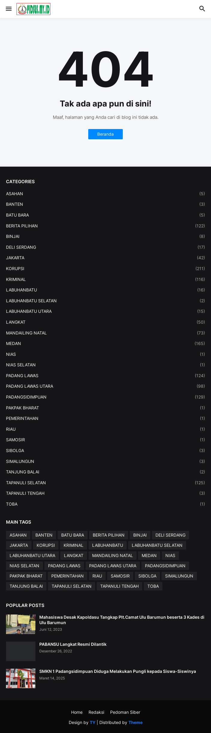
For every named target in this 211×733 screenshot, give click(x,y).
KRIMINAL (105, 279)
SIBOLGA (105, 451)
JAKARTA (105, 258)
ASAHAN (105, 194)
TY (92, 722)
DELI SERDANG (105, 247)
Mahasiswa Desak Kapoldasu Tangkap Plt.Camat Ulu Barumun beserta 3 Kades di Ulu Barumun (121, 619)
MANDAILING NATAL (105, 333)
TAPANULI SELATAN (105, 483)
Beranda (105, 134)
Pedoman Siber (125, 712)
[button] (8, 9)
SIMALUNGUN (105, 461)
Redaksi (96, 712)
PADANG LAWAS (105, 376)
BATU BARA (105, 215)
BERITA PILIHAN (105, 226)
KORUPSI (105, 269)
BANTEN (105, 204)
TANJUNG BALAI (105, 472)
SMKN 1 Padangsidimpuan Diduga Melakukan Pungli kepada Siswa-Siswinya (117, 671)
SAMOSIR (105, 440)
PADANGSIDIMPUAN (105, 397)
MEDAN (105, 343)
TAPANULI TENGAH (105, 493)
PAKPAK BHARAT (105, 408)
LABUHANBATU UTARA (105, 311)
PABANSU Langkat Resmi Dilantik (73, 644)
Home (77, 712)
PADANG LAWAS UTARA (105, 386)
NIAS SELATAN (105, 365)
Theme (135, 722)
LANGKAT (105, 322)
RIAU (105, 429)
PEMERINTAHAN (105, 418)
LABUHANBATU (105, 290)
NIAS (105, 354)
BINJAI (105, 236)
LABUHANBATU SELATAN (105, 301)
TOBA (105, 504)
